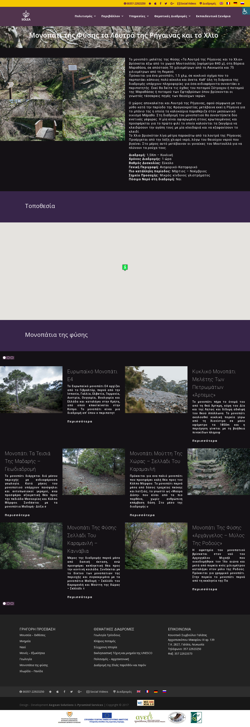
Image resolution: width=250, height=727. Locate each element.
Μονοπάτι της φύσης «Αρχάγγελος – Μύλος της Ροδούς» (218, 535)
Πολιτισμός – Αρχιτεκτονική (111, 659)
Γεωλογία (26, 659)
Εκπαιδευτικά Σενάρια (213, 16)
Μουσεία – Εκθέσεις (32, 635)
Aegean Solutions (61, 705)
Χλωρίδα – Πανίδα (31, 671)
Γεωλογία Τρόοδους (107, 635)
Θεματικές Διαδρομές (170, 16)
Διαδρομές (207, 3)
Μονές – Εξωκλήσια (32, 653)
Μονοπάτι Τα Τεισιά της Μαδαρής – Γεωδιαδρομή (27, 461)
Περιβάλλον (110, 16)
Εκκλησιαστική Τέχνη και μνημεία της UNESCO (123, 653)
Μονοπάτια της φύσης (34, 665)
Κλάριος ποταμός (104, 641)
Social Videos (186, 3)
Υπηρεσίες (137, 16)
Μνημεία (25, 641)
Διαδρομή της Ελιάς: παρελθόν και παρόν (120, 665)
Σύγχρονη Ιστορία (105, 647)
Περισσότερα (79, 421)
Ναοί (23, 647)
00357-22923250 (134, 3)
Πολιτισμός (83, 16)
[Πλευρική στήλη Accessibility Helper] (246, 11)
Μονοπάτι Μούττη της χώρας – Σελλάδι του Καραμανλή (156, 461)
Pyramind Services (90, 705)
